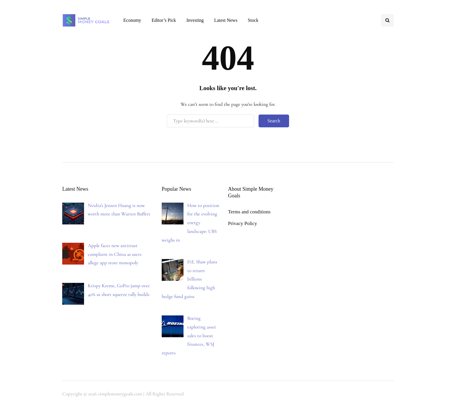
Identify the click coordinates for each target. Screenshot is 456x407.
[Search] (210, 121)
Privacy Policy (242, 223)
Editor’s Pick (164, 20)
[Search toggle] (387, 20)
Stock (253, 20)
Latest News (226, 20)
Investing (195, 20)
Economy (132, 20)
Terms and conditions (249, 212)
